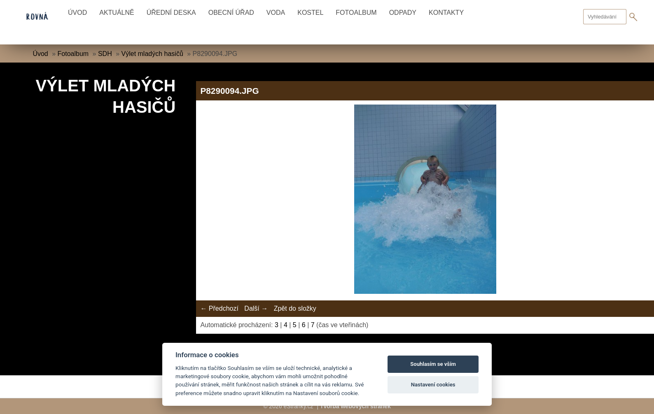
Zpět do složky (295, 308)
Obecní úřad (231, 12)
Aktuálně (116, 12)
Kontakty (446, 12)
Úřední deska (171, 12)
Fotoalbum (356, 12)
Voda (275, 12)
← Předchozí (219, 308)
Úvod (77, 12)
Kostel (310, 12)
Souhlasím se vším (433, 364)
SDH (105, 53)
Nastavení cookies (433, 384)
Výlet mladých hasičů (152, 53)
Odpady (402, 12)
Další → (256, 308)
